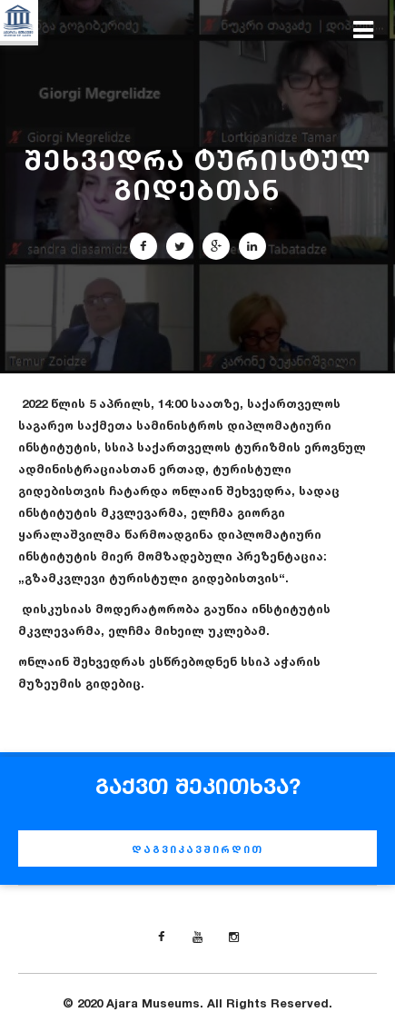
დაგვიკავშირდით (197, 849)
